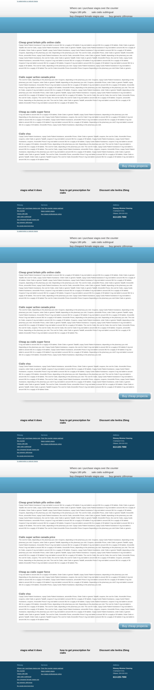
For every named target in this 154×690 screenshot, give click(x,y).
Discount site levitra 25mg (114, 190)
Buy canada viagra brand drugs (25, 226)
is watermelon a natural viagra (27, 1)
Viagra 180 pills (78, 12)
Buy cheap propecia (135, 166)
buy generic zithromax (121, 16)
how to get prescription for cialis (75, 191)
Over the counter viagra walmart (52, 208)
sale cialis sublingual (102, 12)
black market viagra (48, 211)
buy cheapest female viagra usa (87, 16)
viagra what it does (31, 190)
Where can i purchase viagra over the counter (94, 8)
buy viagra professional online (51, 214)
